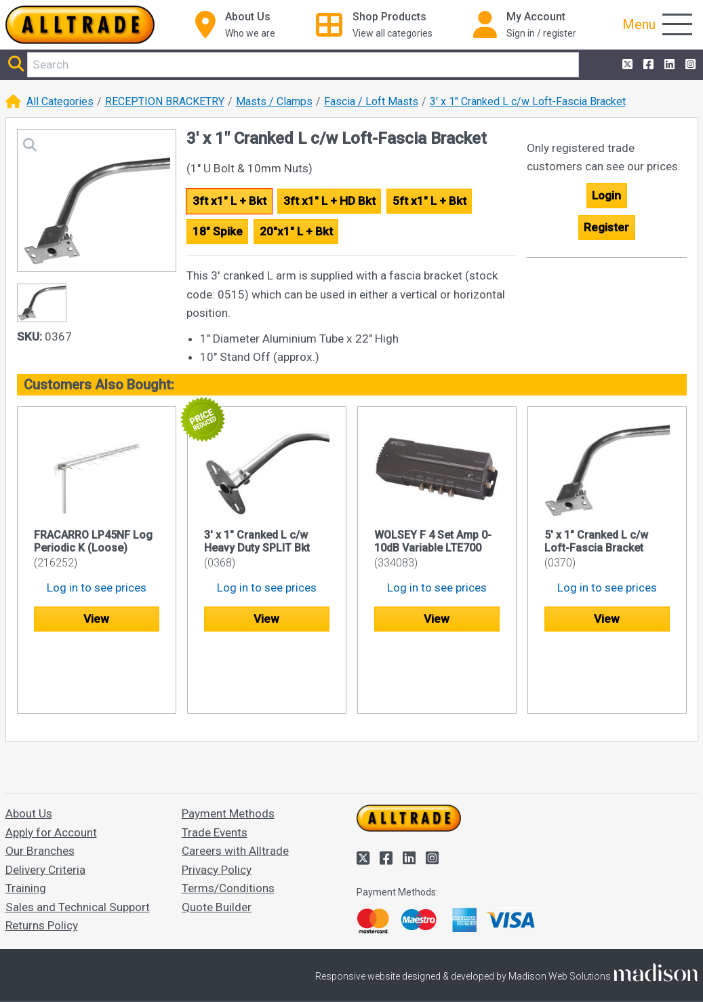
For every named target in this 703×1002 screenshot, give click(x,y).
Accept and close (351, 973)
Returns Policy (41, 860)
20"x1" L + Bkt (296, 231)
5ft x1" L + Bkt (429, 201)
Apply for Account (51, 767)
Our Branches (40, 785)
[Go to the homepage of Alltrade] (80, 24)
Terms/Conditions (228, 823)
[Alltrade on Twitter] (626, 65)
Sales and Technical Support (77, 842)
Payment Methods (228, 748)
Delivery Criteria (45, 804)
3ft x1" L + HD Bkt (329, 201)
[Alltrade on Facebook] (647, 65)
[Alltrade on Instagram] (689, 65)
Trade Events (214, 767)
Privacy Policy (217, 804)
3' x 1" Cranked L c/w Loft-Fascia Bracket (528, 101)
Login (606, 195)
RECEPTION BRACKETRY (164, 101)
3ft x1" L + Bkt (229, 201)
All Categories (60, 101)
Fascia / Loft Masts (371, 101)
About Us (28, 748)
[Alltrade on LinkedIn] (668, 65)
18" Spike (218, 231)
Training (25, 823)
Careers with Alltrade (235, 785)
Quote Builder (217, 842)
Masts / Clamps (274, 101)
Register (606, 227)
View (96, 618)
